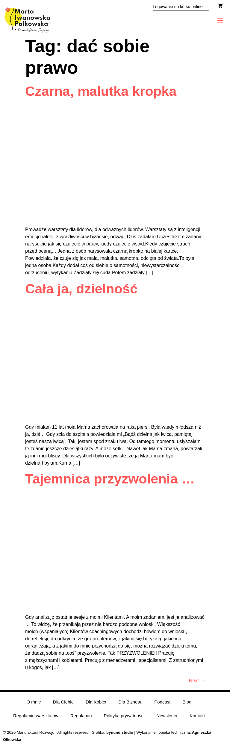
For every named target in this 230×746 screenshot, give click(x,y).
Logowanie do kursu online (178, 6)
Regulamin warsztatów (35, 715)
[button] (221, 20)
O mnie (33, 701)
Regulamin (81, 715)
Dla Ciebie (63, 701)
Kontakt (197, 715)
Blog (187, 701)
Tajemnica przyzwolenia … (110, 478)
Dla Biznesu (130, 701)
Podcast (162, 701)
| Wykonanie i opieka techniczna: (149, 732)
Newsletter (167, 715)
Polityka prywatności (124, 715)
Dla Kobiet (96, 701)
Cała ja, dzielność (81, 288)
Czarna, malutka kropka (100, 91)
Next (197, 680)
